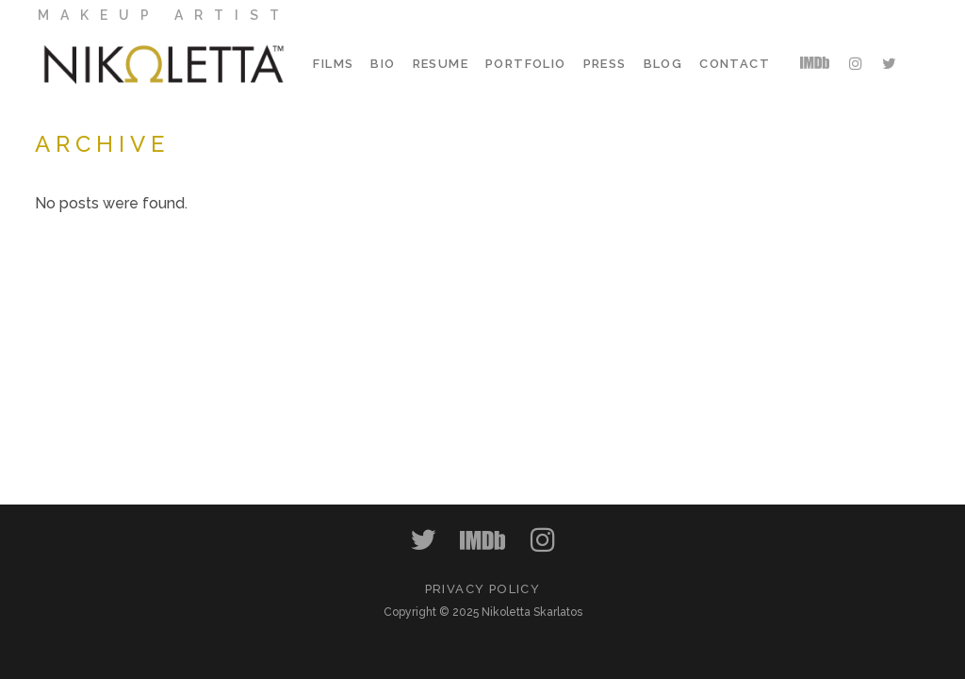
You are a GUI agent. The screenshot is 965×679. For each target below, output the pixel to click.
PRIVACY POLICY (483, 589)
